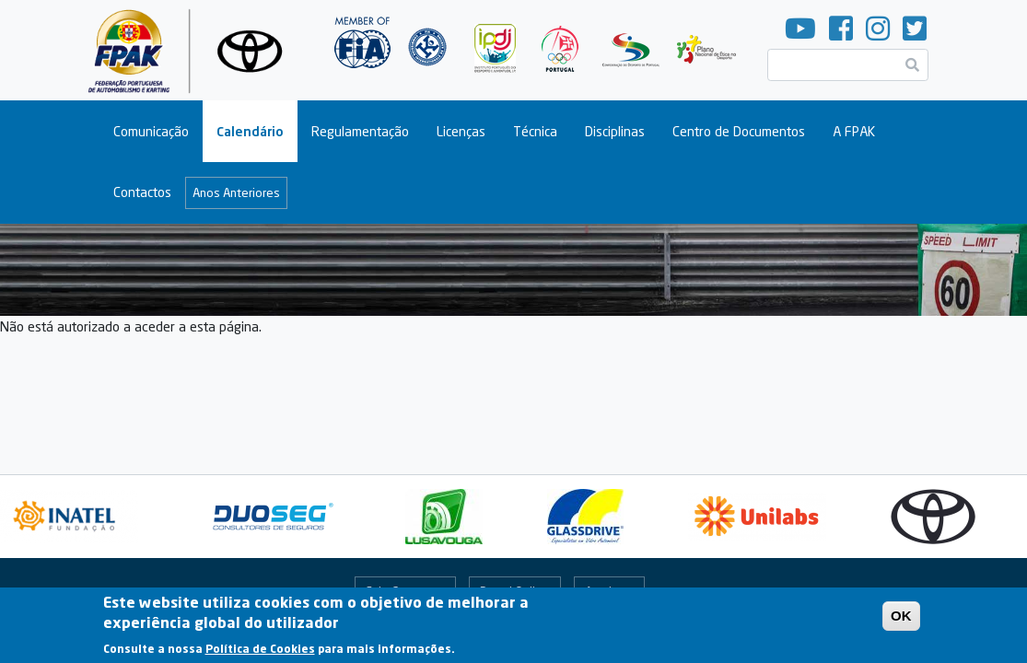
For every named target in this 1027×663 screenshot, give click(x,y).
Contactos (142, 192)
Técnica (535, 131)
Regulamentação (360, 131)
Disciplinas (615, 131)
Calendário (250, 131)
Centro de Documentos (738, 131)
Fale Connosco (405, 591)
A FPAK (854, 131)
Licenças (461, 131)
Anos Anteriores (236, 192)
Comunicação (151, 131)
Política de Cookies (260, 655)
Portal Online (514, 591)
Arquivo (605, 591)
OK (901, 622)
